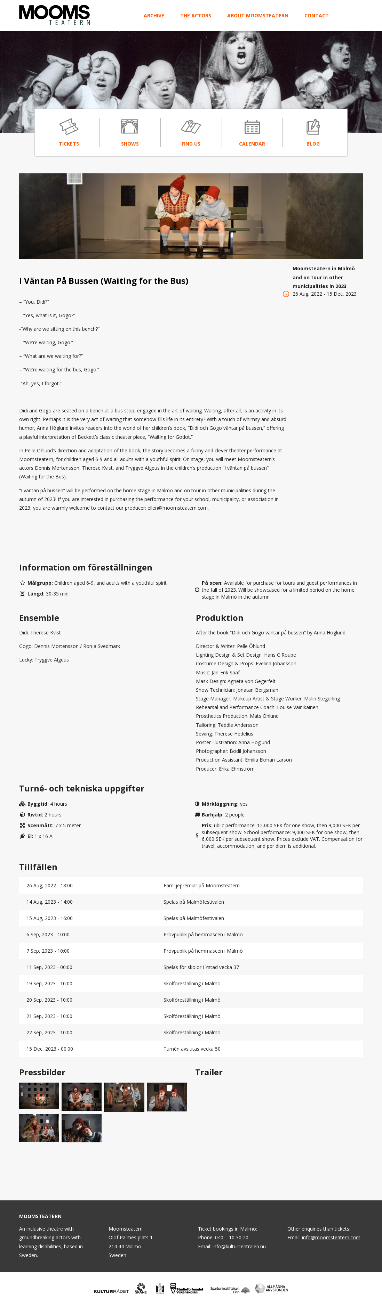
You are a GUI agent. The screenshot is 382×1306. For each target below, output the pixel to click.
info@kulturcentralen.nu (239, 1246)
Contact (316, 15)
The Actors (195, 15)
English (358, 15)
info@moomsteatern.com (331, 1237)
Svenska (345, 15)
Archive (154, 15)
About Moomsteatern (257, 15)
